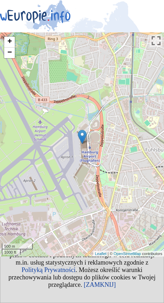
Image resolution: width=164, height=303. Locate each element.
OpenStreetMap (127, 254)
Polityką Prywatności (48, 269)
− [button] (9, 53)
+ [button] (9, 42)
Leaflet (101, 254)
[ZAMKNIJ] (100, 284)
